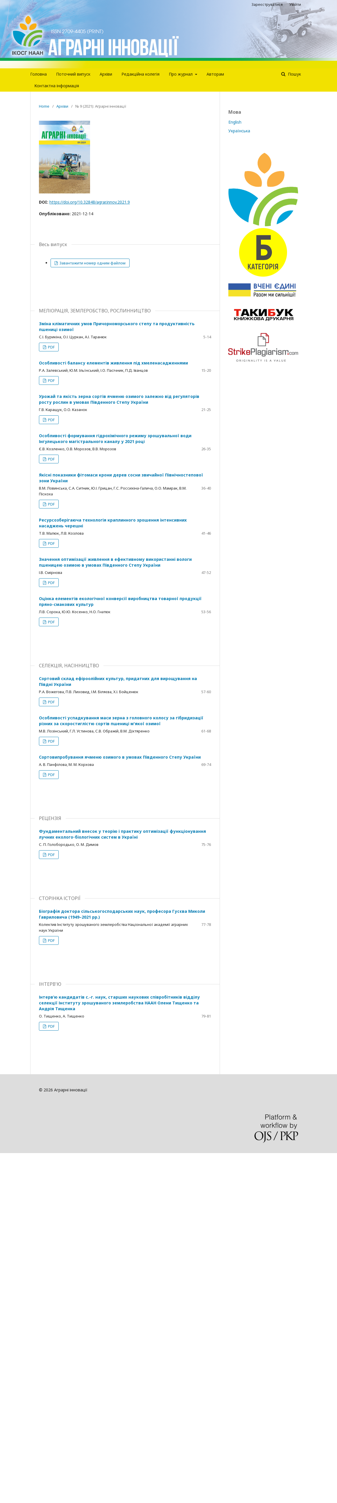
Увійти (295, 4)
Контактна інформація (56, 85)
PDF (51, 347)
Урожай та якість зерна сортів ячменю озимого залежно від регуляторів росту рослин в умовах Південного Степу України (119, 399)
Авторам (215, 74)
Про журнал (181, 74)
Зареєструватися (267, 4)
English (234, 122)
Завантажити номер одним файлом (92, 263)
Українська (239, 131)
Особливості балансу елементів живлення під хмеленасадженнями (113, 363)
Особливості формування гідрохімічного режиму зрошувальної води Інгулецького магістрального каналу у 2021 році (115, 438)
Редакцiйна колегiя (140, 74)
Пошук (294, 74)
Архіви (106, 74)
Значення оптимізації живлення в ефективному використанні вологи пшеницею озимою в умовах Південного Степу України (115, 562)
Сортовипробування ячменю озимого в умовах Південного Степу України (120, 757)
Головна (38, 74)
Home (44, 106)
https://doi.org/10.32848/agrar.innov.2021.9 (89, 202)
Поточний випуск (73, 74)
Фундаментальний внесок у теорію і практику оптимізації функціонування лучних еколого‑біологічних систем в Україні (122, 834)
